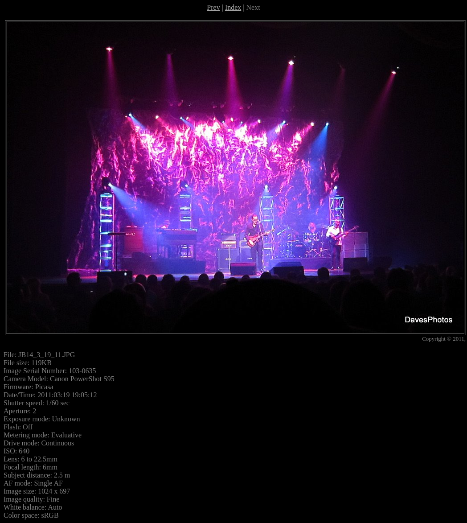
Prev (213, 7)
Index (233, 7)
